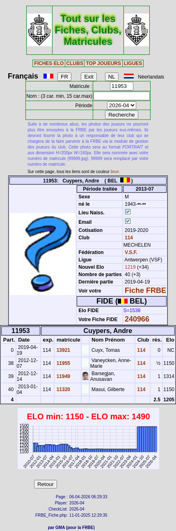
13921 (62, 350)
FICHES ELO (49, 63)
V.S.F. (131, 252)
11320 (62, 389)
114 (128, 238)
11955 (62, 363)
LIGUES (133, 63)
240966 (137, 319)
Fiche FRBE (145, 290)
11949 (62, 376)
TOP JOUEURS (103, 63)
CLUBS (74, 63)
